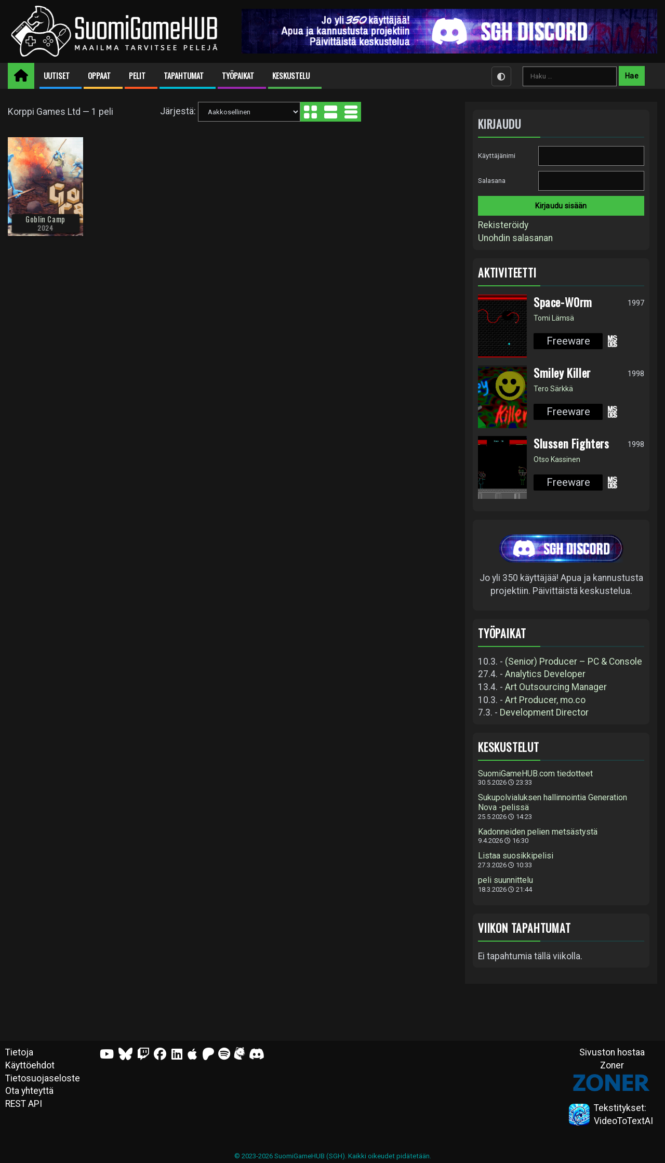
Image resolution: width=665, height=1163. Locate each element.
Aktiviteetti (507, 273)
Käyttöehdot (30, 1065)
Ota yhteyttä (29, 1091)
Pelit (137, 75)
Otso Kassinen (557, 459)
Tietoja (19, 1052)
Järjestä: (178, 111)
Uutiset (57, 75)
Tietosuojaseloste (42, 1078)
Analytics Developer (545, 674)
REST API (23, 1104)
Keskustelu (291, 75)
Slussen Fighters (571, 443)
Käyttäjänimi (496, 156)
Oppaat (99, 75)
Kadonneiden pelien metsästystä (537, 832)
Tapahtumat (184, 75)
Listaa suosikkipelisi (515, 856)
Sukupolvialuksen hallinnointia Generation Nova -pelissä (552, 802)
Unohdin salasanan (515, 238)
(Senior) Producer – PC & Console (573, 661)
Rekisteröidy (503, 225)
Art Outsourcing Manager (556, 687)
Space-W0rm (563, 302)
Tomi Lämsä (554, 318)
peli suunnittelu (505, 880)
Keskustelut (508, 747)
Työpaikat (238, 75)
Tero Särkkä (553, 389)
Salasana (492, 180)
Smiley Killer (562, 372)
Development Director (544, 712)
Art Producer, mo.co (545, 700)
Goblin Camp (45, 219)
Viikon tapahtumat (524, 928)
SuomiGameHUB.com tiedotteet (535, 773)
